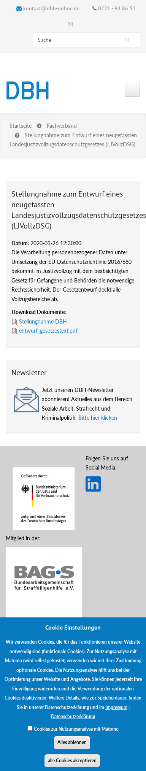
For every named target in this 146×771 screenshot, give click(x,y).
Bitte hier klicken (97, 417)
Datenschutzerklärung (73, 723)
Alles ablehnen (72, 749)
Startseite (21, 125)
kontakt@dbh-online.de (51, 8)
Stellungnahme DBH (43, 321)
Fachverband (62, 125)
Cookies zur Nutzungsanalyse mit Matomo (76, 735)
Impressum (116, 713)
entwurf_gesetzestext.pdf (48, 330)
